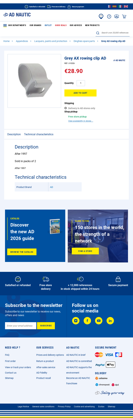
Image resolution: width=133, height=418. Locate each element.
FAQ (7, 352)
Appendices (22, 41)
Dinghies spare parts (84, 41)
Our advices (73, 25)
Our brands (35, 25)
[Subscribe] (46, 323)
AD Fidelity (41, 370)
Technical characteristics (38, 128)
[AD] (119, 66)
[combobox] (113, 33)
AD (51, 181)
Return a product (45, 358)
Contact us (10, 370)
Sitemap (9, 375)
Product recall (43, 375)
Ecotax (101, 404)
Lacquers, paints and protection (51, 41)
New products (89, 25)
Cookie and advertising (84, 404)
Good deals (58, 25)
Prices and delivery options (50, 352)
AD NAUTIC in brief (75, 352)
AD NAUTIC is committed (79, 358)
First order (10, 358)
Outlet (47, 25)
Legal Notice (23, 404)
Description (14, 128)
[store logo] (17, 14)
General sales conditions (43, 404)
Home (6, 41)
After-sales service (45, 365)
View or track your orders (18, 365)
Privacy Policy (64, 404)
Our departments (14, 25)
